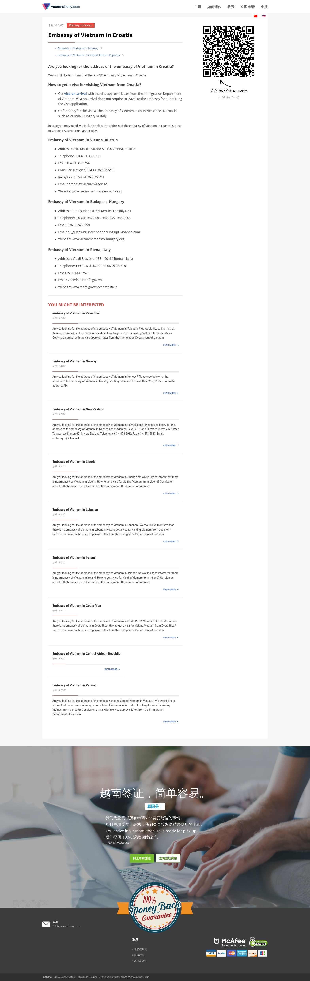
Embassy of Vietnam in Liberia (73, 462)
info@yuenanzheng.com (66, 926)
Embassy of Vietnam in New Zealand (78, 409)
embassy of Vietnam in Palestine (75, 313)
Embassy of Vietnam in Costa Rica (76, 606)
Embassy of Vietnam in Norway (76, 48)
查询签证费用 (168, 858)
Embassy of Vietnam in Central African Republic (87, 55)
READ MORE (169, 345)
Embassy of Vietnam (80, 25)
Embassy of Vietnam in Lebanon (75, 510)
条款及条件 (140, 960)
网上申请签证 (142, 858)
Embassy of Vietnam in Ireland (74, 558)
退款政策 (139, 955)
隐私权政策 (140, 949)
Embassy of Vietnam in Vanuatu (74, 685)
